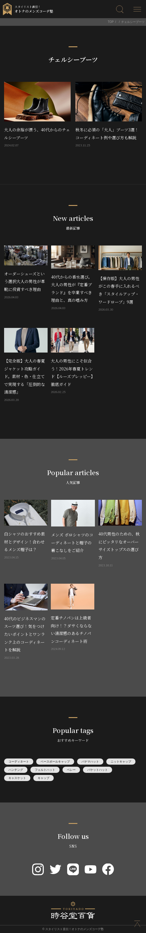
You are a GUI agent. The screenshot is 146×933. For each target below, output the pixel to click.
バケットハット (97, 769)
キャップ (43, 778)
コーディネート (18, 761)
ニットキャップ (121, 761)
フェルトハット (45, 769)
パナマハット (90, 761)
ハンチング (15, 769)
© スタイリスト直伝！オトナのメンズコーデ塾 (73, 929)
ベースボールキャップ (55, 761)
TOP (111, 21)
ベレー (71, 769)
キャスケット (17, 778)
